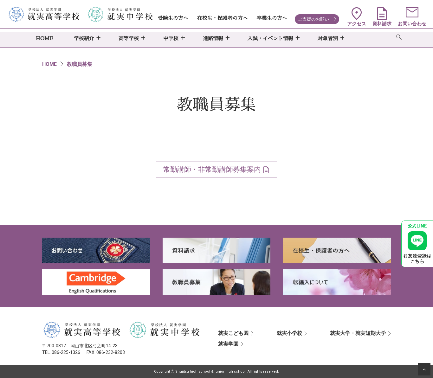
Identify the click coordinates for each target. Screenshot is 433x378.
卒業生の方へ (271, 18)
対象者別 (328, 38)
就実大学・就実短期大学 (358, 333)
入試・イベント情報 (270, 38)
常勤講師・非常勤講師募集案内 (212, 169)
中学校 (170, 38)
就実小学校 (289, 333)
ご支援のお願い (313, 19)
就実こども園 (233, 333)
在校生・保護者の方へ (222, 18)
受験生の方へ (173, 18)
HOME (44, 38)
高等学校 (129, 38)
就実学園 (228, 344)
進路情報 (213, 38)
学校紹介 (84, 38)
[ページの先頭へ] (424, 369)
